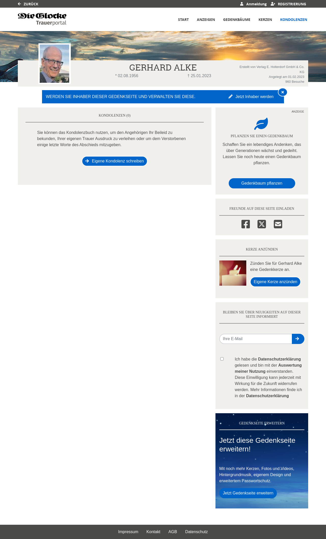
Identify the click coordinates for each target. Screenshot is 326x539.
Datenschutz (196, 532)
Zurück (28, 4)
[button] (298, 339)
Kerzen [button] (265, 19)
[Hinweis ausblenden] (283, 92)
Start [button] (183, 19)
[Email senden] (255, 339)
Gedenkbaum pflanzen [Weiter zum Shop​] (261, 183)
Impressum (128, 532)
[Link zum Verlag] (42, 19)
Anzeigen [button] (206, 19)
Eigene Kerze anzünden (275, 282)
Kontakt (153, 532)
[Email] (278, 223)
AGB (172, 532)
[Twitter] (261, 223)
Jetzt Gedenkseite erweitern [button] (248, 493)
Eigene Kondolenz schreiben (114, 161)
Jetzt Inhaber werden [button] (251, 96)
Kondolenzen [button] (293, 19)
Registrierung (288, 4)
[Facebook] (245, 223)
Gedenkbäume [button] (236, 19)
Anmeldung (253, 4)
